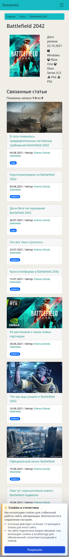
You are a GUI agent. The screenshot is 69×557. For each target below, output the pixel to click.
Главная (10, 16)
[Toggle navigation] (61, 5)
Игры (23, 16)
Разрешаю (34, 550)
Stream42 (10, 5)
